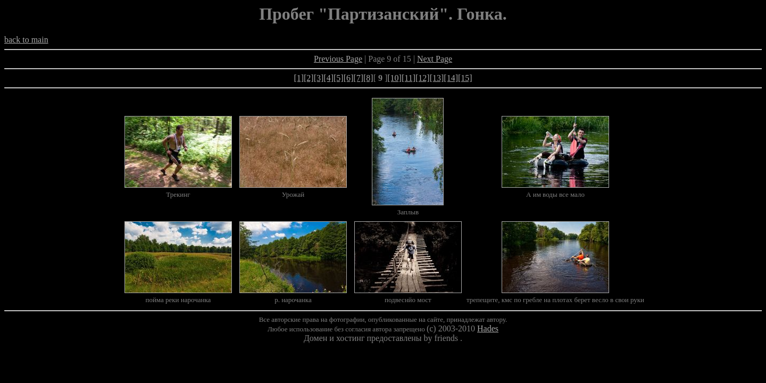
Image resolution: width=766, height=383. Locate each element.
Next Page (434, 58)
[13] (437, 77)
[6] (349, 77)
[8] (368, 77)
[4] (328, 77)
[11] (408, 77)
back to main (26, 39)
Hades (487, 328)
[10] (394, 77)
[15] (465, 77)
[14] (451, 77)
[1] (299, 77)
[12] (422, 77)
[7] (358, 77)
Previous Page (338, 58)
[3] (319, 77)
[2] (309, 77)
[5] (339, 77)
